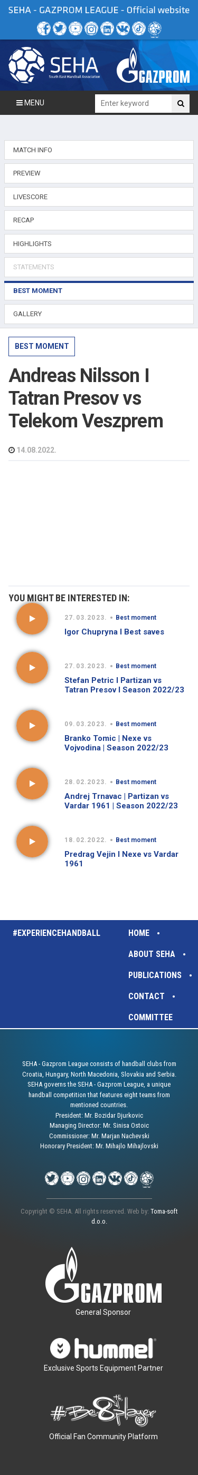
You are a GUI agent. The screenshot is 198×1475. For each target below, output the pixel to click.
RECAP (23, 220)
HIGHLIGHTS (32, 244)
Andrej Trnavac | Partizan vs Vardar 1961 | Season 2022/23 (121, 801)
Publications (155, 975)
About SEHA (151, 954)
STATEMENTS (33, 267)
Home (138, 933)
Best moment (42, 346)
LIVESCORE (30, 197)
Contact (146, 996)
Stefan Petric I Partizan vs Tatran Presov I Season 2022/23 (124, 685)
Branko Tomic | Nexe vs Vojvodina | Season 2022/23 (116, 743)
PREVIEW (27, 173)
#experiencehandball (56, 933)
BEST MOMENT (37, 291)
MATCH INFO (32, 150)
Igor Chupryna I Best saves (114, 632)
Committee (150, 1017)
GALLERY (27, 314)
